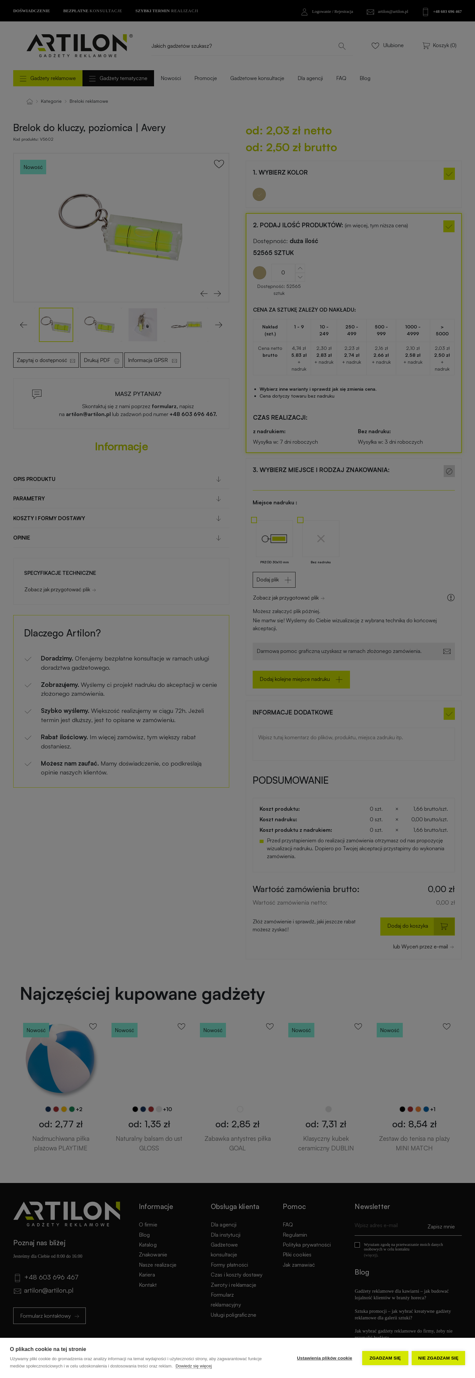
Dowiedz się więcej (193, 1366)
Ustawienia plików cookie (324, 1358)
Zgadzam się (385, 1358)
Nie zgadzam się (438, 1358)
